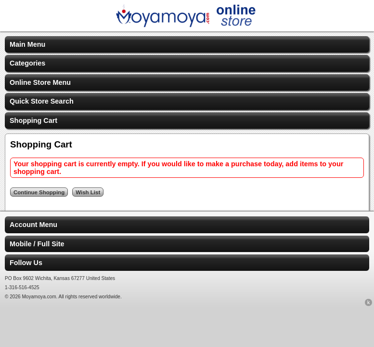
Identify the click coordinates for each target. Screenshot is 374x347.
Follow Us (26, 263)
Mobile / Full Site (37, 244)
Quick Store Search (42, 101)
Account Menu (33, 224)
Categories (27, 63)
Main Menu (27, 44)
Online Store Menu (40, 82)
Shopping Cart (33, 120)
